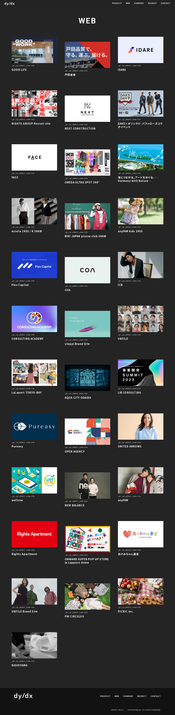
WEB (128, 3)
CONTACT (166, 3)
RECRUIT (152, 3)
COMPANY (139, 3)
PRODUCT (117, 3)
